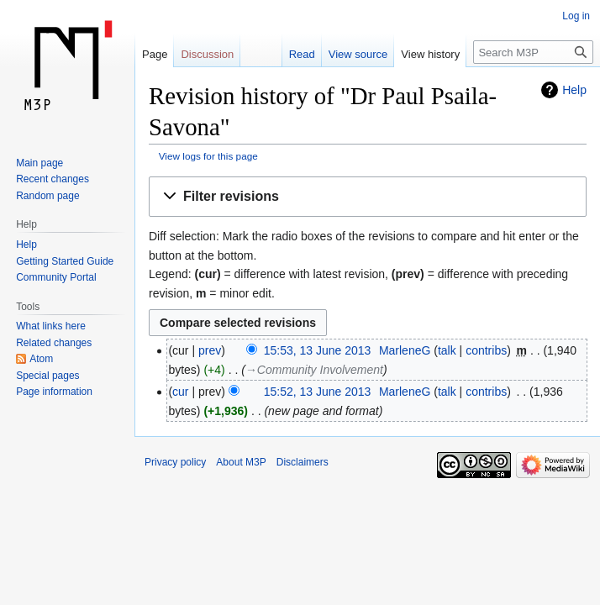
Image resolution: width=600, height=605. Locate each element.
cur (180, 391)
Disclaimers (302, 462)
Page (154, 54)
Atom (41, 359)
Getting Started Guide (64, 261)
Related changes (54, 343)
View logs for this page (208, 155)
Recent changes (52, 179)
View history (430, 54)
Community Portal (56, 277)
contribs (486, 350)
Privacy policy (175, 462)
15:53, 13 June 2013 (317, 350)
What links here (51, 326)
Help (574, 90)
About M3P (241, 462)
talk (447, 350)
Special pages (47, 375)
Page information (54, 391)
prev (209, 350)
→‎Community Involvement (314, 369)
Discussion (207, 54)
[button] (367, 197)
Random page (47, 196)
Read (302, 54)
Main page (39, 163)
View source (358, 54)
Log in (576, 16)
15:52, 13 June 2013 (317, 391)
